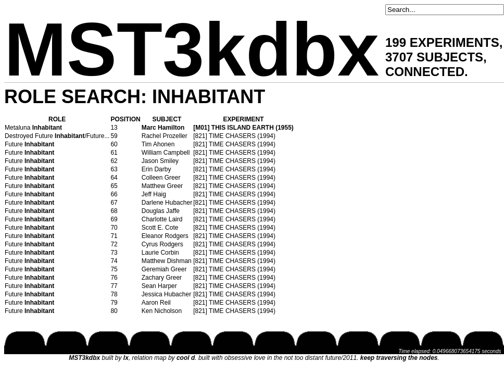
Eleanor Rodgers (165, 236)
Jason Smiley (160, 161)
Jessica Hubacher (166, 294)
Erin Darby (156, 169)
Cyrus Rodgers (162, 244)
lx (126, 357)
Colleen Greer (161, 177)
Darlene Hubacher (167, 202)
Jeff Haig (154, 194)
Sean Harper (159, 286)
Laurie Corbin (160, 252)
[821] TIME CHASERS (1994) (234, 136)
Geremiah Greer (164, 269)
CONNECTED (424, 72)
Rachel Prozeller (164, 136)
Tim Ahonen (158, 144)
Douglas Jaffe (161, 211)
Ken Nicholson (162, 311)
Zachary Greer (162, 277)
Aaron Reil (156, 302)
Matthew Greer (162, 186)
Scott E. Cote (160, 227)
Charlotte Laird (162, 219)
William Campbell (166, 152)
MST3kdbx (191, 50)
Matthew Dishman (167, 261)
